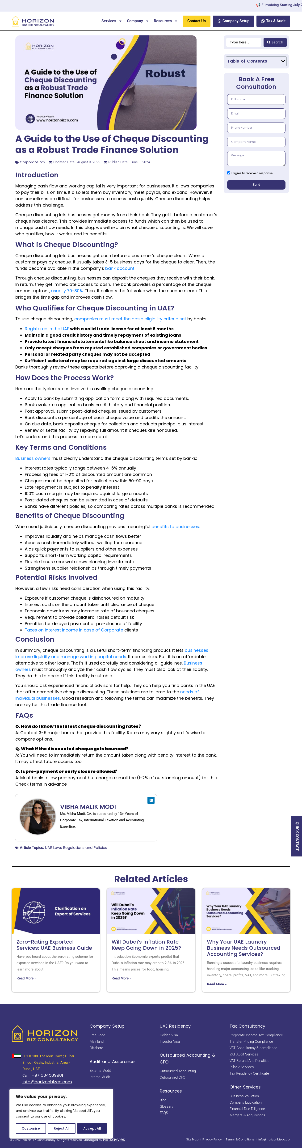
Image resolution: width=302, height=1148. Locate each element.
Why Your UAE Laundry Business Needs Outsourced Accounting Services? (243, 948)
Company (138, 21)
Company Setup (107, 1026)
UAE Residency (175, 1026)
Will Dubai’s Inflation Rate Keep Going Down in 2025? (146, 945)
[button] (283, 61)
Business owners (32, 458)
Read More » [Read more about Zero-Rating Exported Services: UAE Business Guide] (26, 978)
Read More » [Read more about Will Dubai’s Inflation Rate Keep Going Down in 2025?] (121, 978)
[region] (61, 1114)
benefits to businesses (175, 527)
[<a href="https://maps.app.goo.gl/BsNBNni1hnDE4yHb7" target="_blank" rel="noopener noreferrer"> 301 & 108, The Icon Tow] (16, 1056)
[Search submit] (275, 42)
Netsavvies (114, 1139)
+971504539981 (47, 1075)
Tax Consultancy (247, 1026)
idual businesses (42, 698)
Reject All (62, 1128)
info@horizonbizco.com (47, 1082)
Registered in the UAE (47, 329)
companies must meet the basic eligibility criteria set (130, 319)
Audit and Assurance (112, 1061)
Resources (166, 21)
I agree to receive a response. (252, 173)
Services (111, 21)
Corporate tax (32, 162)
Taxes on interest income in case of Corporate (74, 630)
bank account (119, 268)
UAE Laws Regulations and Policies (76, 847)
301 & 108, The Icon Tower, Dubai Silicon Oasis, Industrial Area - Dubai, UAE (48, 1062)
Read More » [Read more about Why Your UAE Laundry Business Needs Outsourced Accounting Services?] (216, 984)
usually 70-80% (67, 291)
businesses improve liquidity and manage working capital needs (111, 653)
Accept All (92, 1128)
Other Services (245, 1087)
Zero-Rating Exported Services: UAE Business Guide (54, 945)
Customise (31, 1128)
